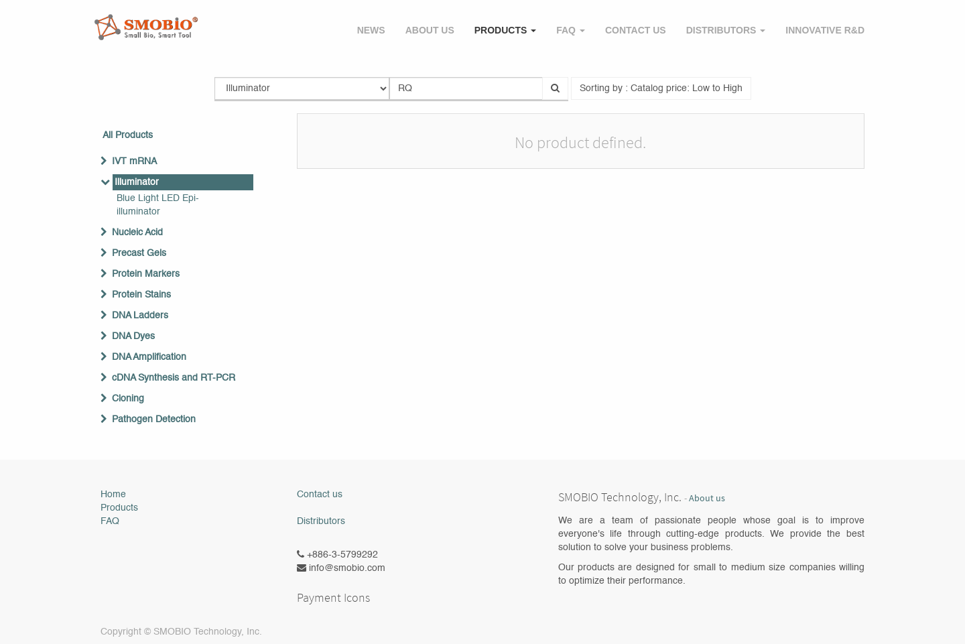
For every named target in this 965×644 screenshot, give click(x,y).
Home (113, 494)
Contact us (319, 494)
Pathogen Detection (154, 419)
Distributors (321, 521)
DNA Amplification (149, 357)
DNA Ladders (140, 315)
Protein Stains (141, 295)
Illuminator (137, 182)
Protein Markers (146, 274)
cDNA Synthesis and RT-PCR (173, 378)
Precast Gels (139, 253)
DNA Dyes (133, 336)
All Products (128, 135)
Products (119, 508)
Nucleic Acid (137, 232)
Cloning (128, 398)
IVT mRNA (134, 161)
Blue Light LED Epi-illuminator (158, 205)
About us (707, 498)
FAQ (110, 521)
